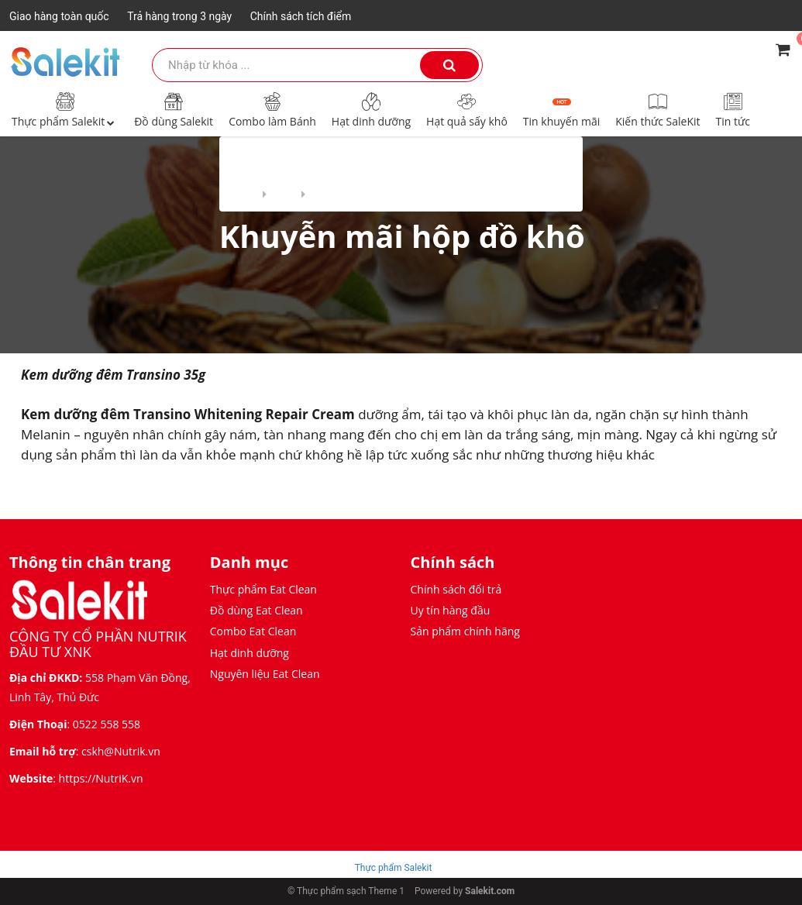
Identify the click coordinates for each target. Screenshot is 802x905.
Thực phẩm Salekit (65, 109)
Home (237, 192)
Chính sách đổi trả (456, 589)
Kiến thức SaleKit (657, 109)
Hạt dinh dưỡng (371, 109)
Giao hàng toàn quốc (59, 16)
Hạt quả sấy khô (467, 109)
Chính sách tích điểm (301, 16)
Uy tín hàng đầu (450, 610)
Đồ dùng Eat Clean (256, 610)
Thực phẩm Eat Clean (263, 589)
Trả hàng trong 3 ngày (179, 16)
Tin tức (733, 109)
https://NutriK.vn (101, 778)
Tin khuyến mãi (561, 109)
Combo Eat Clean (253, 631)
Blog (284, 192)
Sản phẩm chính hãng (465, 631)
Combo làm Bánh (272, 109)
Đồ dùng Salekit (173, 109)
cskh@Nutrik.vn (120, 751)
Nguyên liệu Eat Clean (265, 673)
